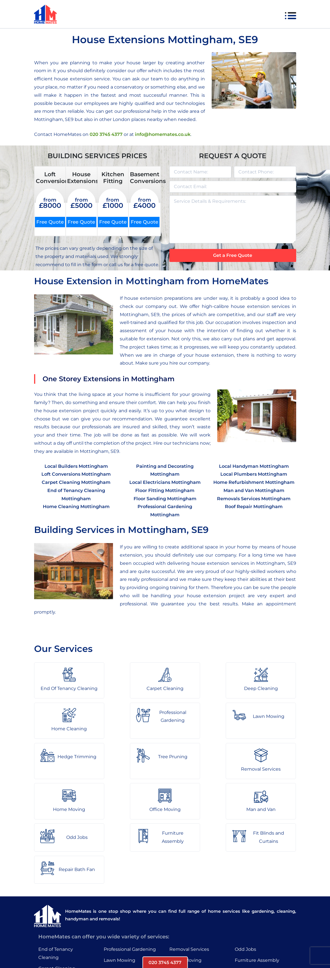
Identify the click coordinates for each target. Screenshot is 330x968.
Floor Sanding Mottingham (165, 498)
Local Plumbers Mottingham (253, 474)
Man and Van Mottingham (253, 490)
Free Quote (50, 222)
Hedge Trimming (123, 901)
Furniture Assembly (257, 890)
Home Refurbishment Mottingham (253, 482)
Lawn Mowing (119, 890)
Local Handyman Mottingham (254, 466)
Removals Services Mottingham (254, 498)
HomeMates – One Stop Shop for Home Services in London (205, 947)
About (112, 947)
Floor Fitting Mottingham (164, 490)
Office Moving (185, 901)
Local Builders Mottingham (76, 466)
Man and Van (184, 912)
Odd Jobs (245, 879)
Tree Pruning (118, 912)
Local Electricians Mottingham (165, 482)
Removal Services (189, 879)
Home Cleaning (56, 920)
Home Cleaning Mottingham (76, 507)
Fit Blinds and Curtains (260, 901)
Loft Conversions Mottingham (76, 474)
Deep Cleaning (55, 909)
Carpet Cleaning (56, 898)
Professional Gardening (130, 879)
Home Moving (185, 890)
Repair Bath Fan (253, 912)
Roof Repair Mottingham (254, 507)
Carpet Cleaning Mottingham (76, 482)
